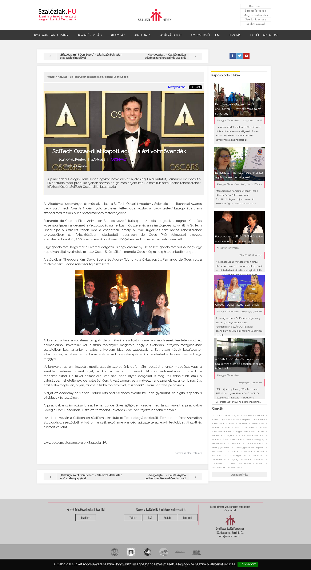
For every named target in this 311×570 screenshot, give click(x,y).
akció (236, 419)
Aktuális (62, 76)
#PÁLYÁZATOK (171, 35)
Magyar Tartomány (255, 15)
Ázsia (225, 439)
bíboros (236, 443)
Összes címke (239, 474)
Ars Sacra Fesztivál (253, 435)
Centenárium (219, 459)
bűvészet (258, 455)
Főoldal (51, 76)
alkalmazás (258, 423)
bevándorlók (219, 443)
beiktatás (237, 439)
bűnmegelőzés (238, 455)
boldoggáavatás (220, 447)
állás (227, 427)
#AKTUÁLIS (143, 35)
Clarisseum (218, 463)
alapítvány (259, 419)
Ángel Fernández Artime (249, 431)
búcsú (260, 451)
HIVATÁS (235, 35)
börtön (235, 451)
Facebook (187, 517)
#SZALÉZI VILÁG (90, 35)
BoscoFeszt (219, 451)
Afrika (215, 419)
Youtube (168, 517)
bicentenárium (255, 443)
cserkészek (234, 467)
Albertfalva (218, 423)
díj (60, 166)
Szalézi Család (256, 24)
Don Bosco (255, 6)
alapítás (246, 419)
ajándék (226, 419)
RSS (150, 517)
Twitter (132, 517)
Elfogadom (247, 564)
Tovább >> (85, 517)
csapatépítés (219, 467)
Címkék (217, 408)
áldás (231, 423)
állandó (216, 427)
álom (237, 427)
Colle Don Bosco (240, 463)
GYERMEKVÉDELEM (205, 35)
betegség (259, 439)
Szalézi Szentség (255, 19)
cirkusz (260, 459)
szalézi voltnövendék (76, 166)
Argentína (232, 435)
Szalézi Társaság (255, 11)
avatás (215, 439)
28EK (227, 415)
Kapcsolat (230, 510)
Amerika (249, 427)
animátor (217, 435)
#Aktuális (98, 159)
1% (220, 415)
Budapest (217, 455)
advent (261, 415)
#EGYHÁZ (118, 35)
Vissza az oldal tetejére (188, 452)
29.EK (237, 415)
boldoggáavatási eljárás (249, 447)
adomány (248, 415)
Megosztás (177, 87)
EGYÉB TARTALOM (264, 35)
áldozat (243, 423)
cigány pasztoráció (241, 459)
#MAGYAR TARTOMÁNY (51, 35)
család (259, 463)
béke (248, 439)
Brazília (248, 451)
